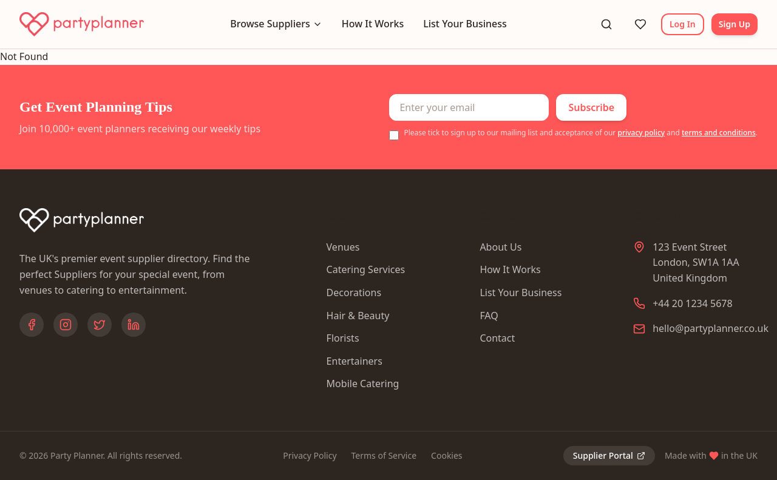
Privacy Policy (309, 455)
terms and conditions (719, 132)
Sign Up (734, 24)
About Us (500, 247)
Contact (497, 338)
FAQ (489, 315)
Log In (683, 24)
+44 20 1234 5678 (692, 303)
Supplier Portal (609, 455)
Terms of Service (384, 455)
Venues (343, 247)
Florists (343, 338)
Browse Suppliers (276, 23)
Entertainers (354, 361)
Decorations (354, 292)
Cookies (446, 455)
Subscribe (591, 107)
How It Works (373, 23)
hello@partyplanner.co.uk (711, 328)
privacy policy (641, 132)
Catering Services (366, 269)
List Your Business (465, 23)
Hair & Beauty (358, 315)
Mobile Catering (363, 383)
